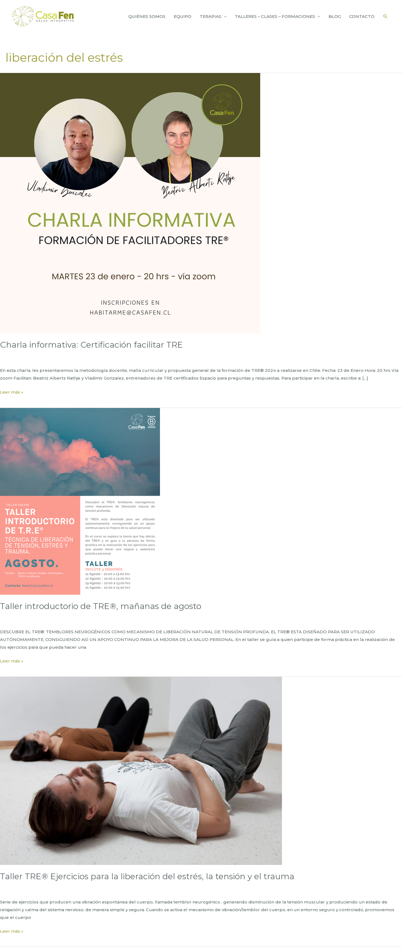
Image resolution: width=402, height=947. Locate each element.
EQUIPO (182, 16)
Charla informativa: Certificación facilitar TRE (91, 345)
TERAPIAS (210, 16)
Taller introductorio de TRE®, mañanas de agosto (100, 606)
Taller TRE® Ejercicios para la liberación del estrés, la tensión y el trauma (147, 876)
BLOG (334, 16)
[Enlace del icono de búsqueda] (385, 16)
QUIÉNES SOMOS (146, 16)
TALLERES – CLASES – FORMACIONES (275, 16)
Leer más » (11, 392)
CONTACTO (361, 16)
